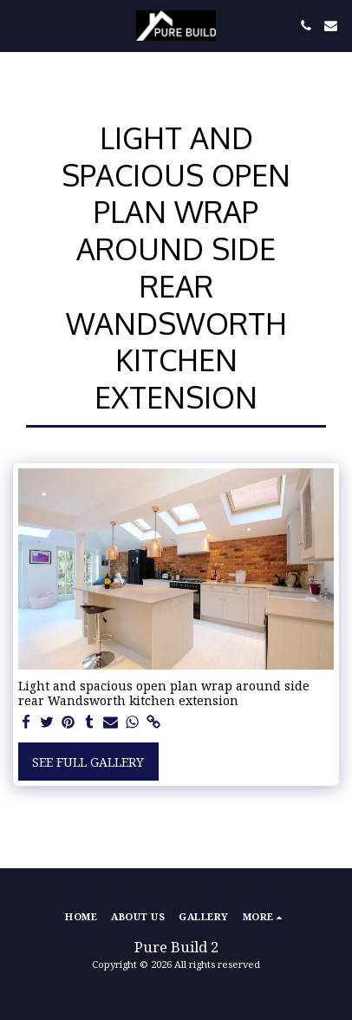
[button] (19, 24)
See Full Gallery (88, 762)
